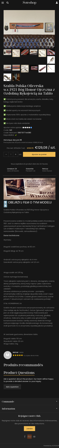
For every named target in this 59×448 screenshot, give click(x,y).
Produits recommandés (23, 365)
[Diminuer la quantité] (15, 154)
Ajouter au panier (39, 154)
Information (29, 408)
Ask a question (12, 387)
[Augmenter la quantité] (6, 154)
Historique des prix (12, 140)
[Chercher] (7, 2)
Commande (29, 401)
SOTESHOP (55, 446)
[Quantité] (11, 154)
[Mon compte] (57, 2)
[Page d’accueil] (29, 2)
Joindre (29, 428)
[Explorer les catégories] (2, 2)
